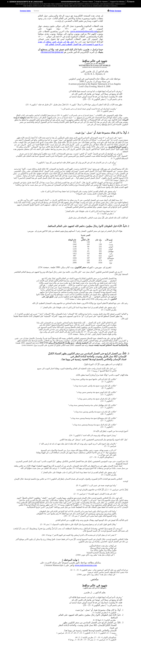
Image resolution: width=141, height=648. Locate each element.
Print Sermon (115, 11)
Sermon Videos (87, 2)
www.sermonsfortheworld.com (83, 31)
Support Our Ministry (117, 2)
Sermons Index (25, 11)
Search (130, 2)
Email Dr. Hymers (102, 2)
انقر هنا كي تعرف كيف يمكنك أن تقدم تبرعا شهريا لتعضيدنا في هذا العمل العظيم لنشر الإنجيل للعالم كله (70, 43)
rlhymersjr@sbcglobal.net (52, 52)
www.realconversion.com (86, 565)
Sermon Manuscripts (18, 2)
